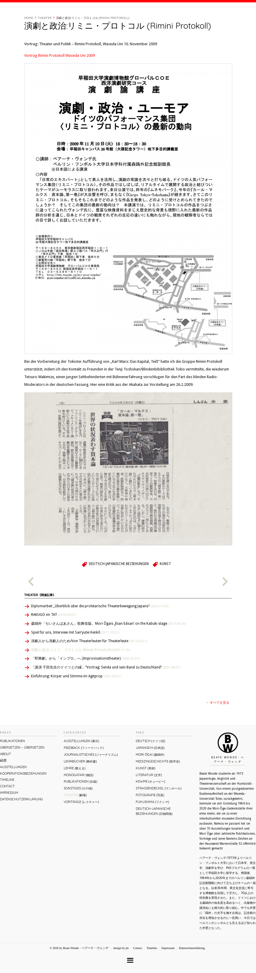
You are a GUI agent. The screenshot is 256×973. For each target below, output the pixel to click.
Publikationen (12, 766)
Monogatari (78, 800)
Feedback (83, 773)
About (161, 19)
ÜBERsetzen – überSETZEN (22, 772)
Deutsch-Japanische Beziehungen (119, 589)
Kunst (165, 589)
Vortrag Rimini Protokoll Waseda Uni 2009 (59, 80)
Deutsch (150, 766)
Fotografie (150, 820)
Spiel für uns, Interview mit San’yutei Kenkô (75, 657)
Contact (210, 19)
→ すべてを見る (217, 728)
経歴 (175, 19)
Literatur (149, 800)
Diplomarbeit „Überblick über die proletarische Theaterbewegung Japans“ (99, 631)
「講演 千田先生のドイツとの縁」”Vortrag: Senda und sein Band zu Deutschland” (105, 692)
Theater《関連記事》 (40, 620)
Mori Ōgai (150, 780)
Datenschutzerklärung (21, 824)
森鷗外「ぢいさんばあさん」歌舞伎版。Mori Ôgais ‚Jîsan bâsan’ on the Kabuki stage (108, 649)
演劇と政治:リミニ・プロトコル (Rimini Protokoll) (92, 43)
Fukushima (152, 827)
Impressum (9, 818)
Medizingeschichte (158, 786)
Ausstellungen (13, 792)
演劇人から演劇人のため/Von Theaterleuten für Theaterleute (89, 666)
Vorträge (81, 827)
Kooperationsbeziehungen (23, 798)
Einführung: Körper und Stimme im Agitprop (76, 701)
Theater (45, 43)
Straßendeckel (158, 813)
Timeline (191, 19)
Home (28, 43)
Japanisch (150, 773)
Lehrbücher (80, 786)
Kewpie (150, 806)
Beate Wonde (38, 20)
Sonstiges (78, 813)
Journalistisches (91, 780)
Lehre (74, 793)
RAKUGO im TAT (53, 640)
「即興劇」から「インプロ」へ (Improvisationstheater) (85, 683)
